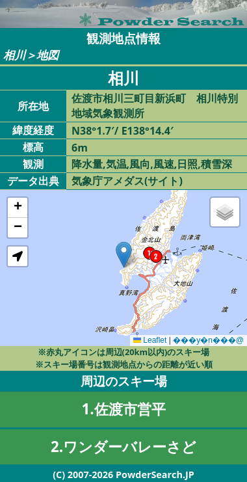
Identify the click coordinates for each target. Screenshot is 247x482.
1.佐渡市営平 (123, 409)
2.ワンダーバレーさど (123, 446)
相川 (14, 54)
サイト (163, 181)
